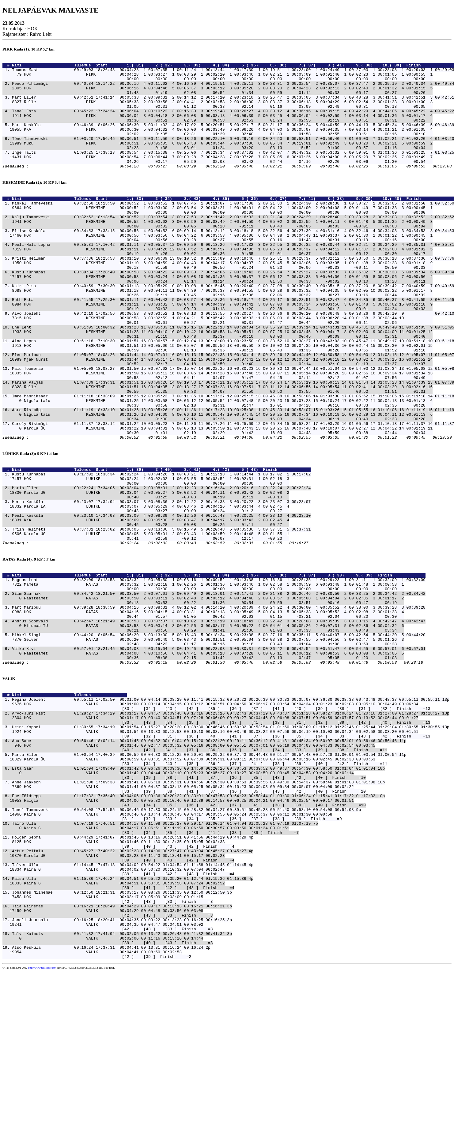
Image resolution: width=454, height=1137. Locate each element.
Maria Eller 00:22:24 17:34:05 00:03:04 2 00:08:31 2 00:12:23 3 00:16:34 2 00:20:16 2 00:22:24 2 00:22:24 (161, 566)
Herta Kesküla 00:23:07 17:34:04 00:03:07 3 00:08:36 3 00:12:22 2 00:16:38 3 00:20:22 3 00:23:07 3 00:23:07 (161, 583)
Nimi (42, 66)
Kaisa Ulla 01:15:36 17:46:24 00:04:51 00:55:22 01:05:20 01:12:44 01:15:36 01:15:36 (129, 1028)
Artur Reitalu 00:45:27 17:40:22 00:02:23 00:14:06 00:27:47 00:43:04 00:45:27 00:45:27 (129, 995)
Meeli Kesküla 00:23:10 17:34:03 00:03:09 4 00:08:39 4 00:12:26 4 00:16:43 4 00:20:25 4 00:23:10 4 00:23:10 (161, 599)
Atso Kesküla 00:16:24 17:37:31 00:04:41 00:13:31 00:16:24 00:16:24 (107, 1110)
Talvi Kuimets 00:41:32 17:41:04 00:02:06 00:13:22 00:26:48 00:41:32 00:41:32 (118, 1094)
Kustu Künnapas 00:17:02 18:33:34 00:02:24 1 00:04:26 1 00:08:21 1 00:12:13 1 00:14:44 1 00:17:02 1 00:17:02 (161, 550)
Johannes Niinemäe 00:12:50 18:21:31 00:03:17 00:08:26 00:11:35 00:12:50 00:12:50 (118, 1044)
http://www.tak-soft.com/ (42, 1133)
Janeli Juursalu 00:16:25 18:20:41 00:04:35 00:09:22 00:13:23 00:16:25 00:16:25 (118, 1077)
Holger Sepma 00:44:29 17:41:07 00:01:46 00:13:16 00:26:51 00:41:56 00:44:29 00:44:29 (129, 978)
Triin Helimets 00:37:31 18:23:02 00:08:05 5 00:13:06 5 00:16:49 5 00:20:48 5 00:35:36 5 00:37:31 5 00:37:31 (161, 616)
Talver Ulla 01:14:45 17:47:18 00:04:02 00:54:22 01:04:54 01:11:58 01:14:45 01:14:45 (129, 1011)
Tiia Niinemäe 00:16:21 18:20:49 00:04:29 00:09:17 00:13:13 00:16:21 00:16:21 (118, 1061)
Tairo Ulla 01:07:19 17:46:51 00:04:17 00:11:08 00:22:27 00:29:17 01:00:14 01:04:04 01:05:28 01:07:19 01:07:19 (161, 962)
